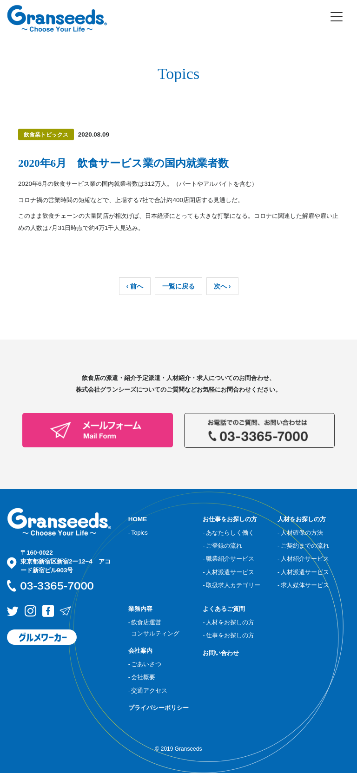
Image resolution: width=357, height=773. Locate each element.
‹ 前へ (135, 286)
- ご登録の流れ (222, 546)
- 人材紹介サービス (303, 559)
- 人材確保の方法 (300, 533)
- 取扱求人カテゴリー (231, 585)
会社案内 (140, 650)
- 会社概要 (142, 677)
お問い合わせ (221, 652)
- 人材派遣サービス (228, 572)
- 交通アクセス (148, 691)
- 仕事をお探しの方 (228, 635)
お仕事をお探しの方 (230, 519)
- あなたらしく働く (228, 533)
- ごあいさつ (145, 664)
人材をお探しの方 (302, 519)
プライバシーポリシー (158, 707)
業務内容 (140, 608)
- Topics (138, 533)
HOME (137, 519)
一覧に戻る (178, 286)
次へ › (222, 286)
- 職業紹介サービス (228, 559)
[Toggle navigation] (337, 16)
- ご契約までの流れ (303, 546)
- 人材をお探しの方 (228, 622)
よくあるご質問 (224, 608)
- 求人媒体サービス (303, 585)
